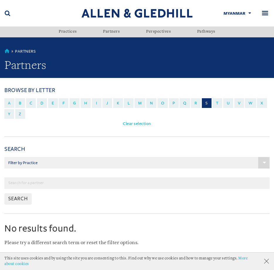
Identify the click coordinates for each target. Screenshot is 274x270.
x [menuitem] (262, 103)
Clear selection (137, 123)
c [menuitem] (31, 103)
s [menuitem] (206, 103)
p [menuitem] (173, 103)
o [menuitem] (163, 103)
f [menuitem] (63, 103)
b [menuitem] (20, 103)
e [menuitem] (53, 103)
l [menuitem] (129, 103)
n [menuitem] (151, 103)
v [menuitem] (239, 103)
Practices (68, 32)
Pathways (206, 32)
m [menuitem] (140, 103)
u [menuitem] (228, 103)
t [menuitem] (217, 103)
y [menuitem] (9, 114)
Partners (111, 32)
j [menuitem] (107, 103)
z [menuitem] (20, 114)
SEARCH (18, 198)
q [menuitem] (185, 103)
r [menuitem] (195, 103)
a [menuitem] (9, 103)
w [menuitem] (250, 103)
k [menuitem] (118, 103)
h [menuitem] (85, 103)
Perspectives (158, 32)
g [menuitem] (74, 103)
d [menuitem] (42, 103)
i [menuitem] (96, 103)
